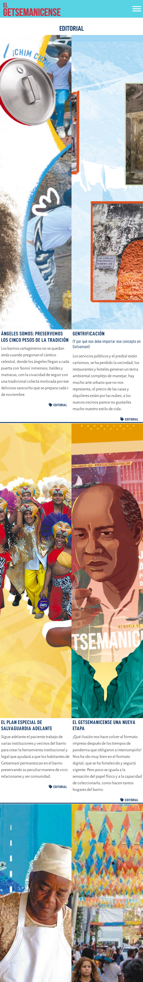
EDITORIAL (58, 406)
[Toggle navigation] (137, 9)
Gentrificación (89, 335)
